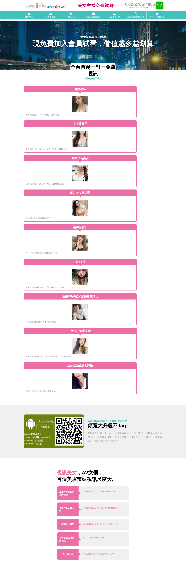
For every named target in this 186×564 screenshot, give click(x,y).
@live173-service (123, 536)
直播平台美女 (129, 545)
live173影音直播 (134, 548)
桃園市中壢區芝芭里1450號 (127, 528)
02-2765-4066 (121, 534)
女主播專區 (122, 543)
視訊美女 (133, 543)
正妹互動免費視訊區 (116, 548)
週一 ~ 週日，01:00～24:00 (127, 531)
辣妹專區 (112, 543)
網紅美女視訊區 (114, 545)
